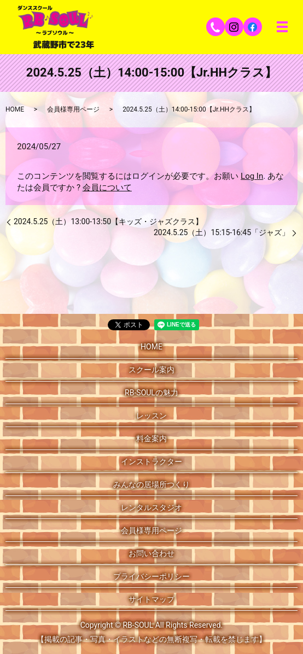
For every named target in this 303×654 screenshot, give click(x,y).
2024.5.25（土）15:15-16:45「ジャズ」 (221, 232)
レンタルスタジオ (151, 507)
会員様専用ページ (73, 109)
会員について (107, 187)
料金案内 (151, 438)
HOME (14, 109)
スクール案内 (151, 369)
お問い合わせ (151, 553)
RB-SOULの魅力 (151, 392)
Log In (252, 176)
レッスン (151, 415)
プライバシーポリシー (151, 576)
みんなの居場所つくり (151, 484)
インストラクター (151, 461)
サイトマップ (151, 599)
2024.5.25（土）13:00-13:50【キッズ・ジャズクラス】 (108, 221)
